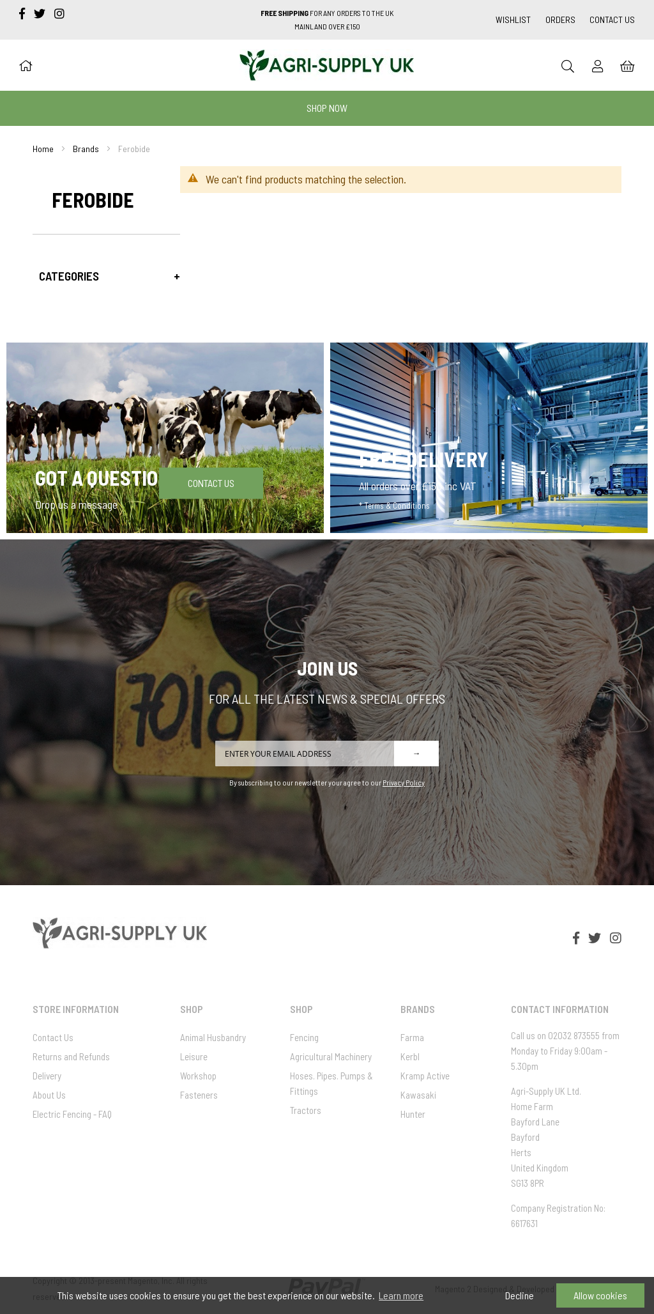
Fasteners (199, 1095)
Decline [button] (519, 1295)
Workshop (198, 1075)
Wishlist (513, 19)
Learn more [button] (401, 1295)
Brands (86, 148)
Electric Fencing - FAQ (72, 1114)
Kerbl (410, 1056)
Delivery (47, 1075)
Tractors (305, 1110)
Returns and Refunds (71, 1056)
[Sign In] (598, 66)
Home (43, 148)
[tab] (106, 275)
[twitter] (41, 13)
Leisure (194, 1056)
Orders (560, 19)
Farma (412, 1037)
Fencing (304, 1037)
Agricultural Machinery (331, 1056)
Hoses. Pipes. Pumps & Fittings (331, 1083)
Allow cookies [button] (600, 1295)
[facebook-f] (23, 13)
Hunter (412, 1114)
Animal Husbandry (213, 1037)
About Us (49, 1095)
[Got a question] (165, 438)
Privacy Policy (404, 782)
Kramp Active (425, 1075)
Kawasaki (418, 1095)
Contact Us (612, 19)
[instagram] (59, 13)
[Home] (25, 65)
